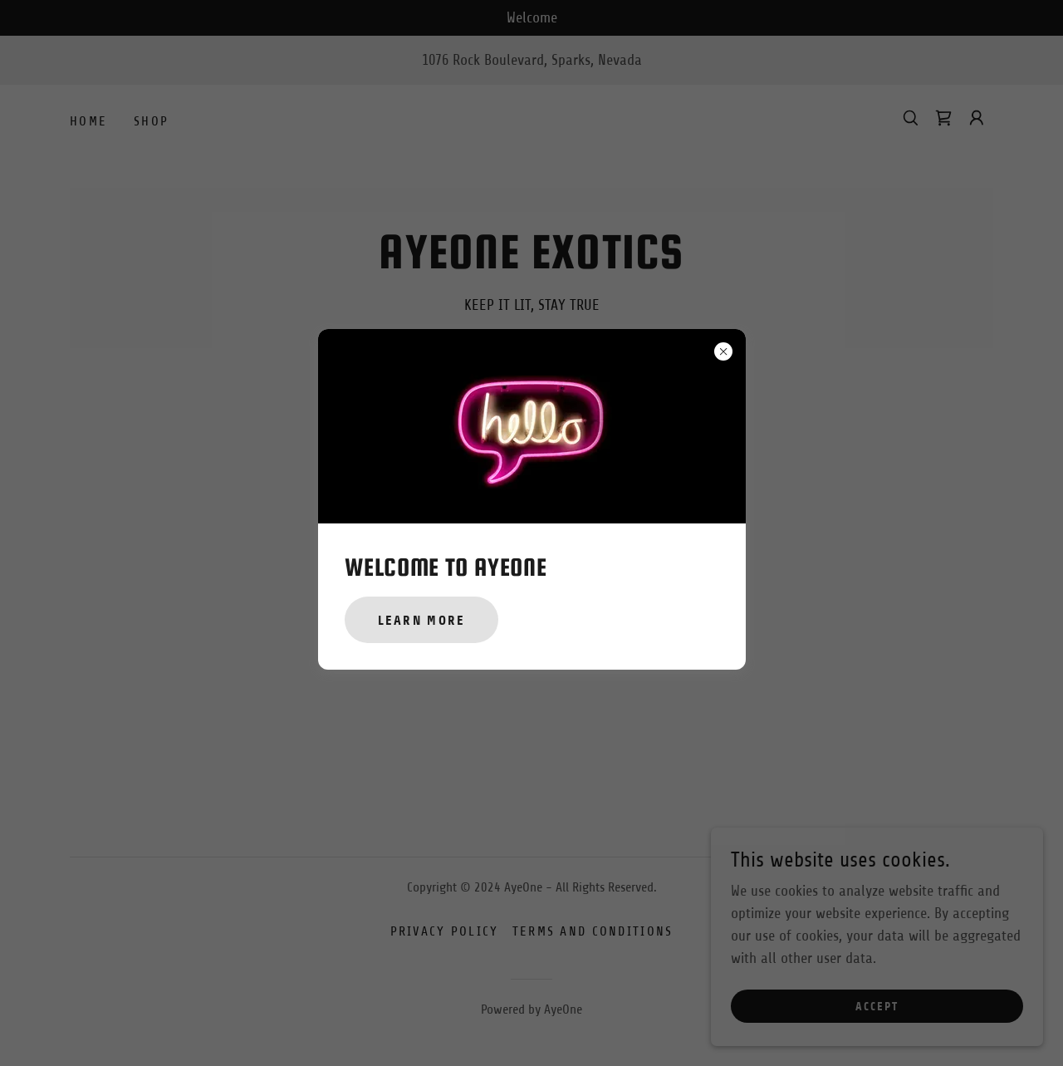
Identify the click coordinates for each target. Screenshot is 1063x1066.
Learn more (422, 620)
